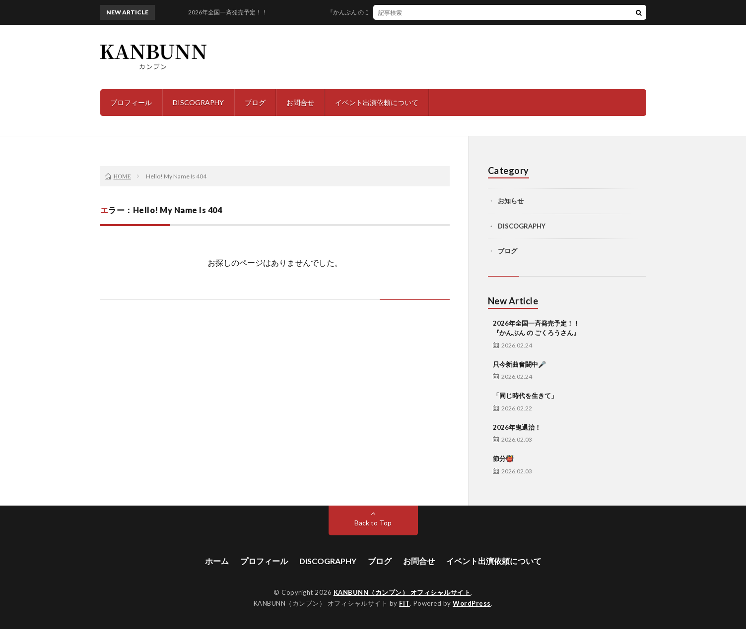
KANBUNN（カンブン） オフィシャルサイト (402, 592)
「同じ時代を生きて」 (525, 396)
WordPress (472, 603)
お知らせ (511, 201)
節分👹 (503, 458)
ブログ (255, 102)
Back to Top (373, 522)
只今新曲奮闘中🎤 (519, 364)
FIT (404, 603)
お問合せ (300, 102)
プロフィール (131, 102)
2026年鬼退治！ (517, 427)
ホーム (217, 561)
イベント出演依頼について (376, 102)
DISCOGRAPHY (198, 102)
